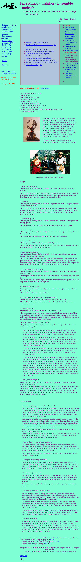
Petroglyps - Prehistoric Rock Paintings (70, 76)
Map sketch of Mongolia (34, 65)
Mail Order (6, 29)
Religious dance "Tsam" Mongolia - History (71, 42)
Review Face (7, 45)
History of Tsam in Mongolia (71, 47)
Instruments (7, 36)
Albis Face (6, 49)
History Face (7, 41)
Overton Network (9, 74)
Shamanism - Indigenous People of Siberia (40, 51)
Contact (5, 65)
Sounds (5, 34)
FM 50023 (52, 540)
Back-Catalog (7, 27)
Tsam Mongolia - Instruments (70, 37)
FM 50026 (57, 542)
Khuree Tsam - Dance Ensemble (70, 29)
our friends (6, 47)
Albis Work (6, 54)
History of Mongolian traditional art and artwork (41, 60)
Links (4, 56)
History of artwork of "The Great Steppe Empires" (42, 62)
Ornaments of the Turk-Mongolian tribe (70, 69)
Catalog (5, 25)
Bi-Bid (67, 55)
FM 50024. (48, 544)
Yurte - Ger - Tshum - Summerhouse (71, 64)
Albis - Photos (7, 52)
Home (4, 61)
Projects (5, 38)
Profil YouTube (8, 71)
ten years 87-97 (8, 43)
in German (45, 88)
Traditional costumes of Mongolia (37, 49)
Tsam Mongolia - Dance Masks (70, 33)
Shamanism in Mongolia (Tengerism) (38, 54)
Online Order (7, 32)
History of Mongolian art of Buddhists (38, 58)
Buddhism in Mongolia (33, 56)
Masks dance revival (71, 51)
